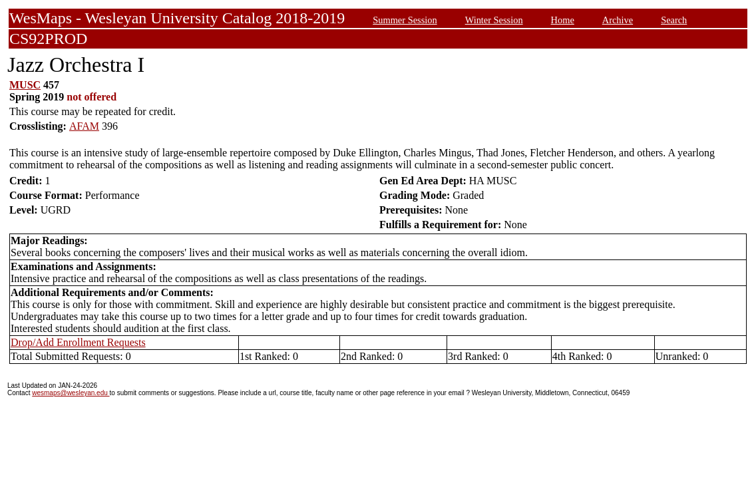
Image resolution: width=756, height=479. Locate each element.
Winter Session (494, 20)
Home (562, 20)
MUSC (25, 84)
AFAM (84, 126)
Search (674, 20)
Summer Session (405, 20)
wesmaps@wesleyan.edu (70, 393)
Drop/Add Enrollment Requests (78, 342)
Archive (617, 20)
